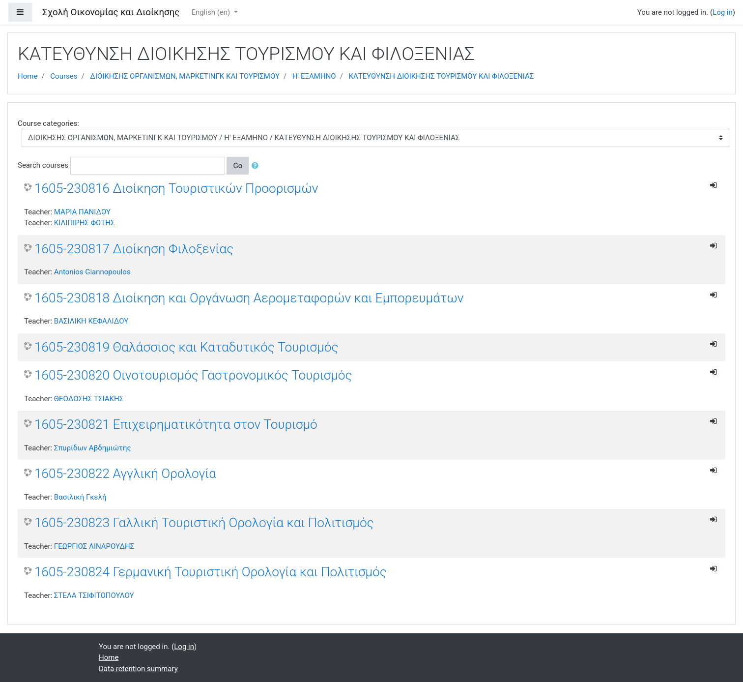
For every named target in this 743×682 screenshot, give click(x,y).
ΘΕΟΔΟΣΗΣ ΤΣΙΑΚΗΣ (88, 398)
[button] (257, 166)
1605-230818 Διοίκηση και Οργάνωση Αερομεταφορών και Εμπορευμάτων (248, 298)
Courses (63, 76)
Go (237, 165)
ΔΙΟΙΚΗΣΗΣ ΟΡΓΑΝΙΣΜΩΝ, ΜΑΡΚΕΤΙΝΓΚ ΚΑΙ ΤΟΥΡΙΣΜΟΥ (185, 76)
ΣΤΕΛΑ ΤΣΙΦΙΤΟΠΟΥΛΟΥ (94, 595)
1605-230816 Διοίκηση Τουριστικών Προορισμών (176, 188)
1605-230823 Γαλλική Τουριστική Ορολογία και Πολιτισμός (204, 522)
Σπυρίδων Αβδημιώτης (92, 448)
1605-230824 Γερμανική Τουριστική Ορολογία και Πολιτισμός (210, 571)
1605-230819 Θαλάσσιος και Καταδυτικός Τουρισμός (186, 347)
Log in (723, 12)
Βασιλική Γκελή (80, 497)
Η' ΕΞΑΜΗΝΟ (314, 76)
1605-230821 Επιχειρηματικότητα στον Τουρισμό (175, 424)
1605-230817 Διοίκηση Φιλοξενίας (133, 248)
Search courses (43, 165)
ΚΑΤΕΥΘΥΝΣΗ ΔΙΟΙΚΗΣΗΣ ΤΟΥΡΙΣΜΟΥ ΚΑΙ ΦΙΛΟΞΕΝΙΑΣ (441, 76)
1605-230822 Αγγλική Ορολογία (125, 473)
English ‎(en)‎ (211, 12)
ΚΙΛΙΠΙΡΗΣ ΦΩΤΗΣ (84, 222)
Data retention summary (138, 668)
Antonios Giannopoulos (92, 271)
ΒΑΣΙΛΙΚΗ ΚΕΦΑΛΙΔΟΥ (91, 321)
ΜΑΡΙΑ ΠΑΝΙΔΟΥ (82, 212)
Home (27, 76)
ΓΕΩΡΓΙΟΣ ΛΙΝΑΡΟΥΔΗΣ (94, 546)
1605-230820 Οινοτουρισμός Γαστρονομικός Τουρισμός (193, 375)
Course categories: (48, 123)
